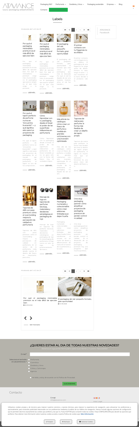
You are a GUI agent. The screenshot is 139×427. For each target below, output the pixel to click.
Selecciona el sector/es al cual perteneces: (18, 361)
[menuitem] (46, 4)
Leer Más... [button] (32, 92)
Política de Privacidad (67, 378)
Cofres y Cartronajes (37, 368)
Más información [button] (87, 414)
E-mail (24, 354)
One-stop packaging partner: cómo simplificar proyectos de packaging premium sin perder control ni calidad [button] (80, 208)
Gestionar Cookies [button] (86, 422)
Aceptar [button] (49, 422)
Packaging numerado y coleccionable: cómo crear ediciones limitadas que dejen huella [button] (63, 209)
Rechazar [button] (66, 422)
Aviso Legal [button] (97, 401)
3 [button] (80, 30)
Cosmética (33, 363)
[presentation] (25, 318)
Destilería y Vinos (35, 365)
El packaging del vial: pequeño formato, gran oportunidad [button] (63, 49)
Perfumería (33, 360)
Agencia (32, 371)
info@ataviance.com (58, 400)
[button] (18, 7)
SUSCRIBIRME (69, 384)
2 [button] (76, 30)
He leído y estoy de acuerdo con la (52, 378)
